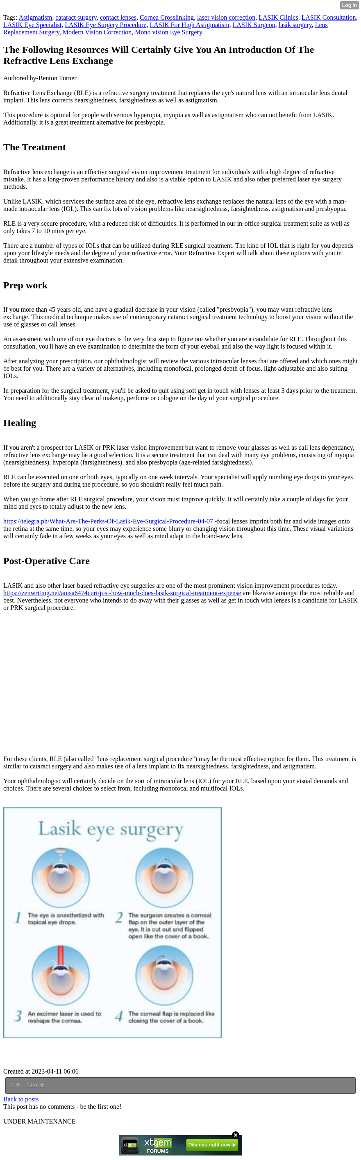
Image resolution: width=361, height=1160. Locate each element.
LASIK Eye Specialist (32, 24)
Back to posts (21, 1099)
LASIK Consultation (329, 17)
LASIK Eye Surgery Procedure (105, 24)
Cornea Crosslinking (167, 17)
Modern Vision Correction (97, 32)
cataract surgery (75, 17)
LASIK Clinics (278, 17)
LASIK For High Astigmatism (189, 24)
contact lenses (118, 17)
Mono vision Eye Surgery (168, 32)
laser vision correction (226, 17)
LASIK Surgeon (254, 24)
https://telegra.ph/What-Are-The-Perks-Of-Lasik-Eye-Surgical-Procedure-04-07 (108, 521)
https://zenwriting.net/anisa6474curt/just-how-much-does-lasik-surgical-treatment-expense (122, 592)
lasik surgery (295, 24)
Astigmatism (35, 17)
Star (36, 1085)
